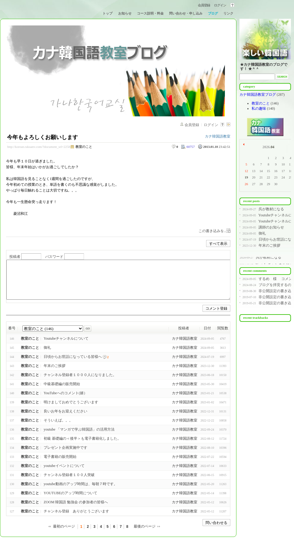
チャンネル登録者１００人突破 (69, 475)
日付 (207, 328)
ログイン (220, 5)
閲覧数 (222, 328)
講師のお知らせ (271, 227)
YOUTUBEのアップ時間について (70, 493)
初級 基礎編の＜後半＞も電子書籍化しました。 (82, 438)
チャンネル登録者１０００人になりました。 (80, 375)
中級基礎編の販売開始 (62, 384)
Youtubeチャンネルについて (66, 338)
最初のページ (64, 526)
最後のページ (144, 526)
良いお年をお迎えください (65, 411)
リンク (228, 13)
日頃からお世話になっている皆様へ (73, 357)
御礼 (47, 347)
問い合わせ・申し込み (185, 13)
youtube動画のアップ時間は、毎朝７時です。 (80, 484)
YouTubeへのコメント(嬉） (65, 393)
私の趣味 (259, 108)
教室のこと (83, 146)
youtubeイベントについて (64, 466)
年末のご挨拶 (54, 366)
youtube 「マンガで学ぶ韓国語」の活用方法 (79, 429)
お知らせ (125, 13)
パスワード (54, 257)
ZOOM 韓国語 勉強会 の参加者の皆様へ (76, 502)
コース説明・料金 (150, 13)
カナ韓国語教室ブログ (258, 94)
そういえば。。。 (58, 420)
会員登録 (204, 5)
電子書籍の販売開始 (60, 457)
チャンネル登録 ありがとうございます (76, 511)
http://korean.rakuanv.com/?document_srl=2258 (38, 146)
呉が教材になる (271, 209)
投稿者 (14, 257)
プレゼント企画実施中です (65, 447)
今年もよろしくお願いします (42, 137)
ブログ (213, 13)
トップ (107, 13)
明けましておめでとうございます (71, 402)
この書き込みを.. (212, 231)
